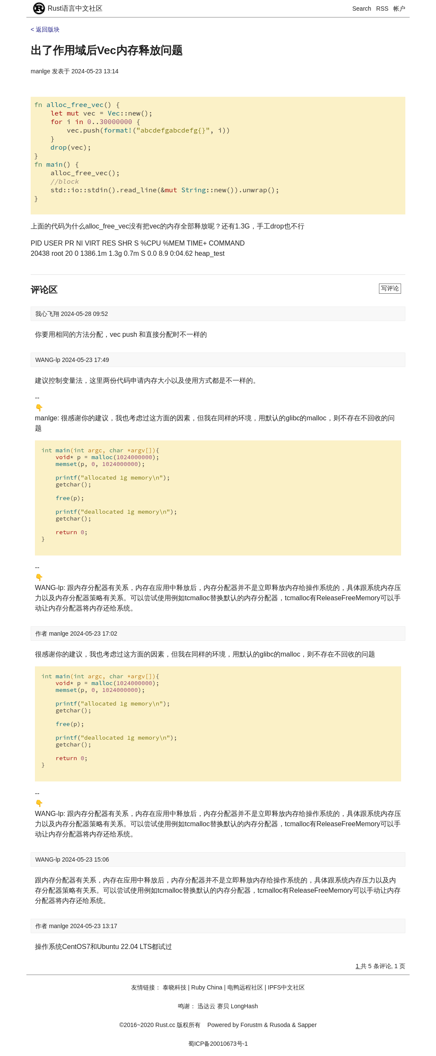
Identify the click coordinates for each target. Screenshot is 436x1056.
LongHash (244, 1006)
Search (362, 8)
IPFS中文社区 (286, 987)
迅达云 (206, 1006)
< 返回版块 (45, 29)
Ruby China (206, 987)
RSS (382, 8)
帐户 (399, 8)
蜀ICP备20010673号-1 (218, 1043)
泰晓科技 (174, 987)
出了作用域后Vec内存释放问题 (107, 50)
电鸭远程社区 (245, 987)
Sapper (307, 1024)
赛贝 (223, 1006)
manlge (40, 71)
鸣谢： (187, 1006)
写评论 (390, 288)
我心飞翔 (48, 313)
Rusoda (280, 1024)
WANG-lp (48, 359)
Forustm (251, 1024)
